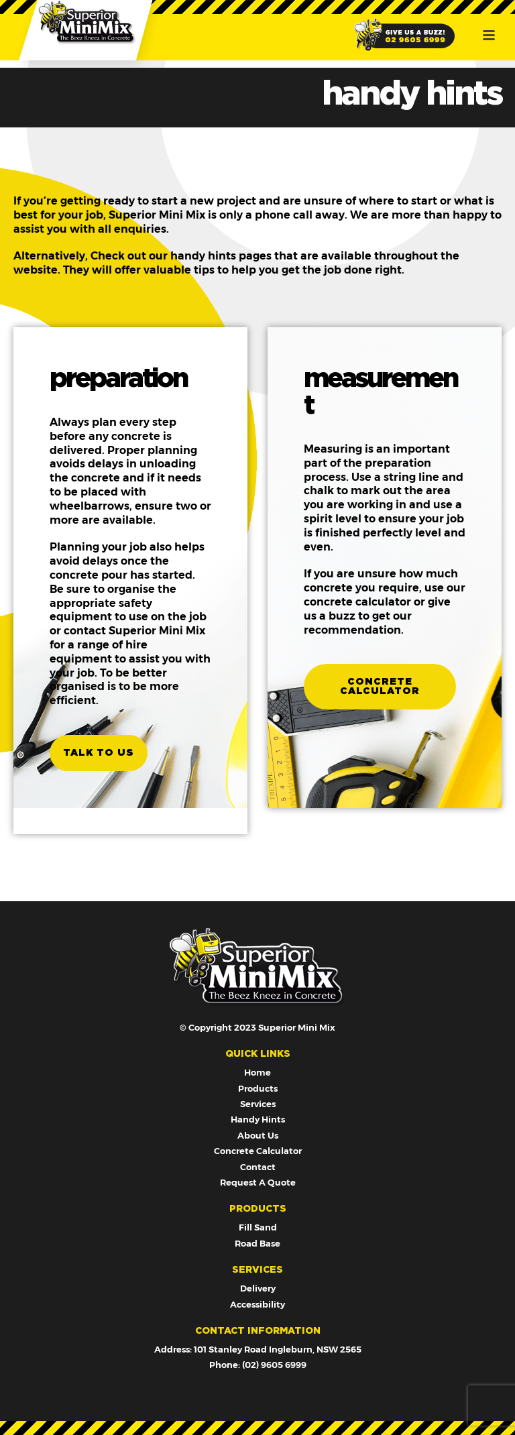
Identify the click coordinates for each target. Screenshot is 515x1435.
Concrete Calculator (258, 1150)
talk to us (98, 753)
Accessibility (257, 1304)
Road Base (257, 1243)
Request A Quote (258, 1182)
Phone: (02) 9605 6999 (257, 1364)
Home (257, 1072)
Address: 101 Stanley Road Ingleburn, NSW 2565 (257, 1349)
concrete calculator (380, 686)
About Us (257, 1135)
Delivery (258, 1288)
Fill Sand (258, 1227)
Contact (258, 1166)
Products (258, 1088)
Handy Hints (258, 1119)
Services (258, 1103)
